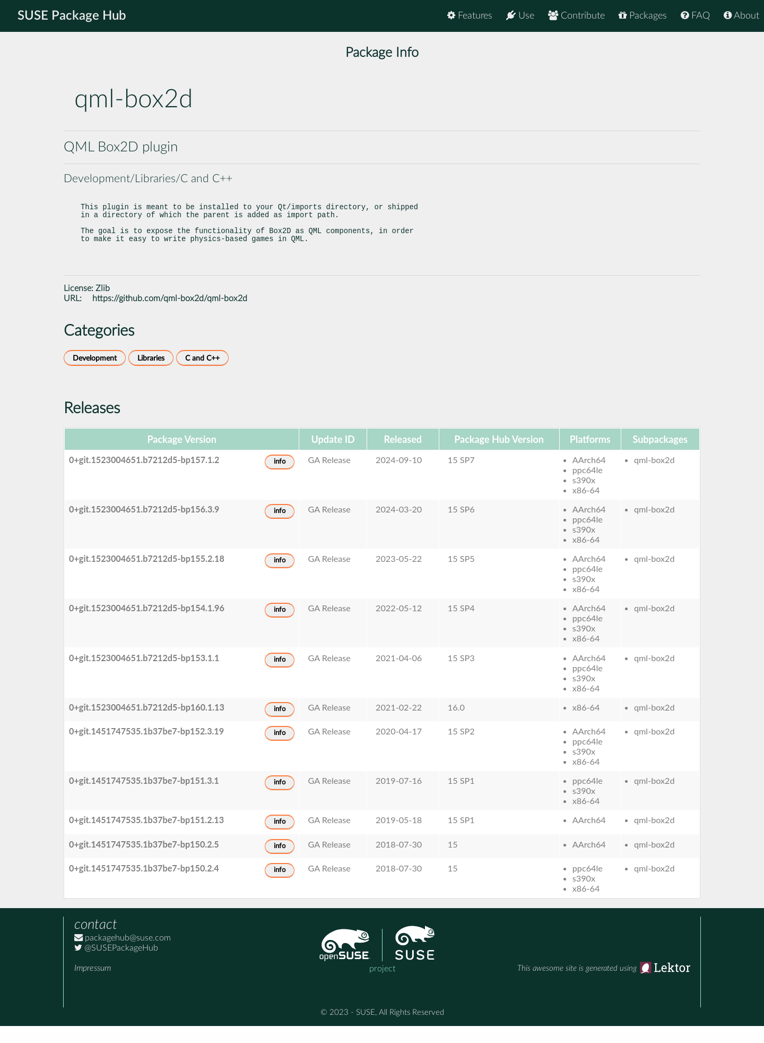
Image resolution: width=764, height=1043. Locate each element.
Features (469, 16)
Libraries (150, 375)
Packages (643, 16)
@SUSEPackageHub (116, 965)
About (741, 16)
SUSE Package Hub (72, 16)
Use (520, 16)
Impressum (92, 985)
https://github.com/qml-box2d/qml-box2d (169, 315)
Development (95, 375)
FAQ (695, 16)
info (279, 478)
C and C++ (202, 375)
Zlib (103, 305)
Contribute (576, 16)
